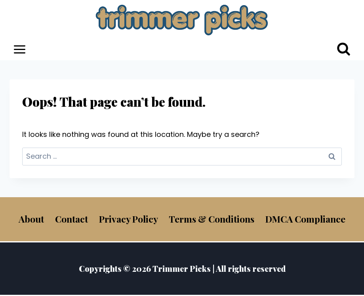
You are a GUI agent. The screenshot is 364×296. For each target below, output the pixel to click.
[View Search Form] (343, 49)
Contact (71, 219)
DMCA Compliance (305, 219)
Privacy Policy (128, 219)
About (31, 219)
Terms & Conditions (211, 219)
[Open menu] (20, 49)
